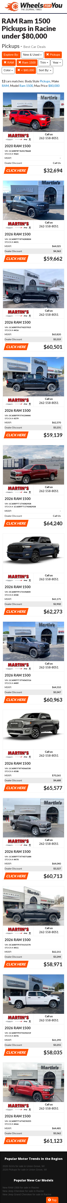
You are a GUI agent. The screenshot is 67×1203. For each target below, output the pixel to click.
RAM (9, 62)
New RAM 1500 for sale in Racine (21, 1187)
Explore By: (11, 54)
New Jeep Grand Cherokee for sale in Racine (27, 1194)
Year (56, 62)
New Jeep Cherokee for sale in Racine (23, 1191)
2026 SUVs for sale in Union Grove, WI (24, 1166)
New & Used (32, 54)
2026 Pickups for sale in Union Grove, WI (25, 1169)
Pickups (53, 54)
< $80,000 (25, 70)
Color (8, 70)
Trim (44, 62)
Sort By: (45, 70)
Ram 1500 (27, 62)
